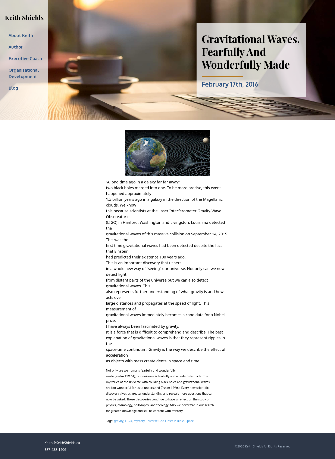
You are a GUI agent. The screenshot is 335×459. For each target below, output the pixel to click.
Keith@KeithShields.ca (62, 442)
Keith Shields (24, 17)
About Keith (21, 35)
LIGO (128, 421)
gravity (118, 421)
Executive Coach (25, 58)
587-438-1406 (55, 449)
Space (189, 421)
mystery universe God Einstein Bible (159, 421)
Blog (13, 88)
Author (16, 47)
